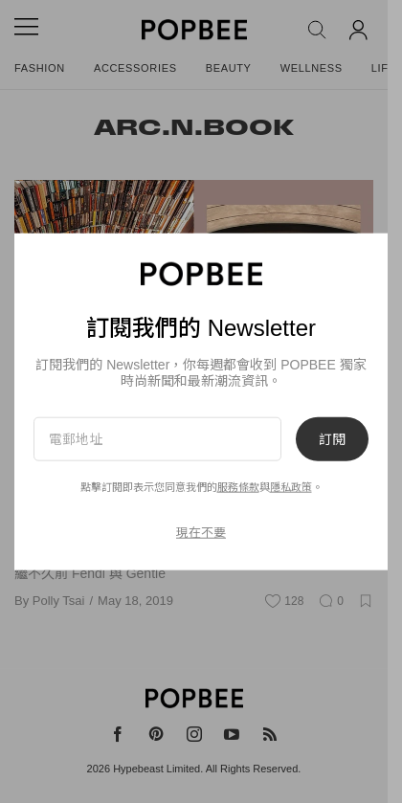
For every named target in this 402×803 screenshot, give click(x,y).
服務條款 (238, 487)
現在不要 (201, 531)
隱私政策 (291, 487)
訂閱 (332, 439)
